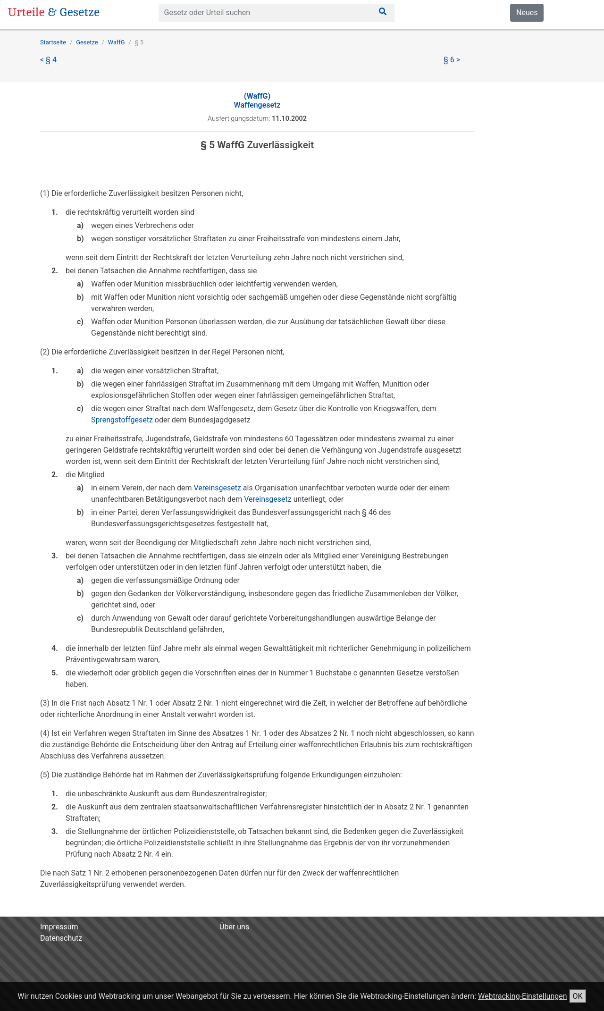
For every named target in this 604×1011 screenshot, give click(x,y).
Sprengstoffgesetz (122, 419)
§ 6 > (452, 59)
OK (578, 996)
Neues (526, 12)
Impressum (59, 926)
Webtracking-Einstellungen (522, 996)
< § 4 (48, 59)
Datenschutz (61, 938)
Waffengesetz (257, 101)
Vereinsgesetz (217, 487)
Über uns (234, 926)
